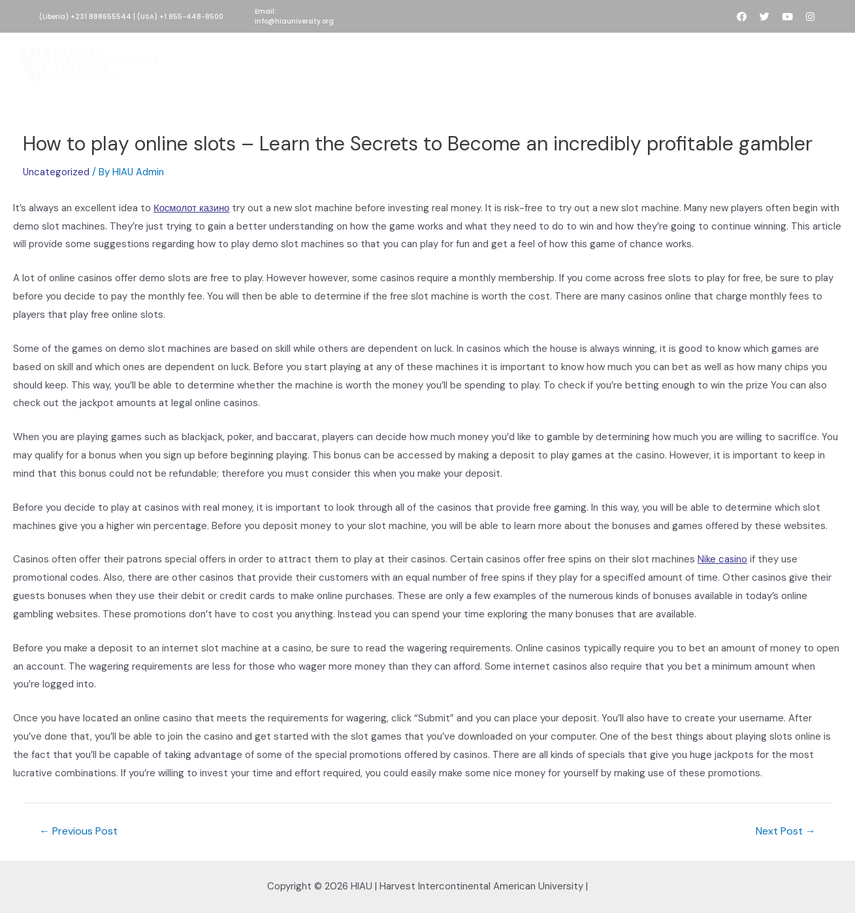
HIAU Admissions (361, 47)
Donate (435, 47)
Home (220, 47)
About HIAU (279, 47)
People (640, 47)
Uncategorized (56, 172)
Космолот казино (192, 208)
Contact (430, 77)
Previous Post (78, 831)
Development (575, 47)
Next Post (786, 831)
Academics (499, 47)
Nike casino (723, 559)
